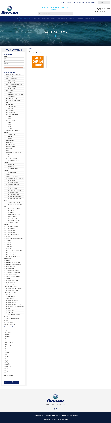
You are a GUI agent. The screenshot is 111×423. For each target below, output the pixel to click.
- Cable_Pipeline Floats (11, 192)
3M (5, 331)
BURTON (7, 337)
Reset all (15, 382)
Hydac (6, 341)
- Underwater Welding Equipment (11, 169)
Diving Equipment (25, 19)
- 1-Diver (7, 117)
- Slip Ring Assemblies (10, 274)
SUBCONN (7, 365)
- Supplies (7, 278)
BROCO (6, 335)
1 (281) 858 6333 (104, 9)
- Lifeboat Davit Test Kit (12, 202)
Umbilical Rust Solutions (76, 19)
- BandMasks (8, 143)
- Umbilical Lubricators (11, 280)
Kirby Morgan (8, 345)
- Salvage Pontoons (10, 216)
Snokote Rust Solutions (10, 286)
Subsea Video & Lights (48, 19)
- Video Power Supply (11, 115)
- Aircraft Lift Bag (10, 188)
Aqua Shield (7, 333)
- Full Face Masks (9, 147)
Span (6, 359)
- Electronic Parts (9, 254)
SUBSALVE (7, 367)
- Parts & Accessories (11, 182)
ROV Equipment (36, 19)
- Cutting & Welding (10, 159)
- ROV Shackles (9, 268)
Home (16, 19)
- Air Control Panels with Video (13, 84)
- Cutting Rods (9, 164)
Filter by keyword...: (9, 376)
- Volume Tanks (9, 96)
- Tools (6, 157)
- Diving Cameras (9, 296)
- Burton (7, 240)
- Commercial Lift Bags (11, 194)
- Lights (7, 308)
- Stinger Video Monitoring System (12, 315)
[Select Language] (104, 2)
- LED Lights (8, 109)
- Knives (7, 174)
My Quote (80, 2)
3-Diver (32, 49)
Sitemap (75, 416)
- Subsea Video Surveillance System (12, 319)
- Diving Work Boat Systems (12, 304)
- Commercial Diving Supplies (12, 101)
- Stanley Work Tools (11, 176)
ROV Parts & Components (11, 234)
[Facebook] (61, 2)
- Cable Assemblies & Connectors (13, 238)
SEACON (6, 357)
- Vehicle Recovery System (12, 218)
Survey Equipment (62, 19)
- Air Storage (8, 90)
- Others (7, 242)
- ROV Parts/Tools (9, 266)
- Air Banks (8, 92)
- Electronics (8, 103)
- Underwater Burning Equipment (11, 161)
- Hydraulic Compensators (12, 262)
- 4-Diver (8, 129)
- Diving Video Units (10, 302)
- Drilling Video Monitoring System (14, 306)
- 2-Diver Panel (9, 80)
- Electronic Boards (10, 252)
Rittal (6, 351)
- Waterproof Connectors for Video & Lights (13, 131)
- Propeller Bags (9, 210)
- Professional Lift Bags (12, 208)
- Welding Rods (10, 172)
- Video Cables (9, 111)
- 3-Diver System (10, 88)
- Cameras (7, 294)
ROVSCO (7, 353)
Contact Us (48, 416)
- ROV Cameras (9, 298)
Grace (6, 339)
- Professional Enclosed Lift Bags (13, 205)
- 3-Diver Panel (9, 82)
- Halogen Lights (10, 107)
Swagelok (7, 371)
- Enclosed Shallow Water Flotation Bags (12, 199)
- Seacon (8, 136)
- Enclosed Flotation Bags (12, 196)
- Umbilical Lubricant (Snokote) (13, 288)
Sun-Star (7, 369)
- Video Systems (9, 121)
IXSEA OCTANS (8, 343)
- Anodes (7, 236)
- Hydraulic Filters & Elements (12, 264)
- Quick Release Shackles (11, 270)
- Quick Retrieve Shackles (12, 272)
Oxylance (7, 347)
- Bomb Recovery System (12, 190)
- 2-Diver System (10, 86)
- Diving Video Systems (11, 300)
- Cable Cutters (9, 248)
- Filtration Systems (10, 98)
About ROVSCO (71, 2)
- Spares (7, 155)
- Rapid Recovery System (12, 214)
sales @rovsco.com (103, 11)
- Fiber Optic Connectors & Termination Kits (12, 257)
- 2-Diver (8, 119)
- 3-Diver (7, 127)
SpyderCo (7, 361)
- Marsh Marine (9, 134)
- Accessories (9, 186)
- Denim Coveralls (10, 145)
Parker (6, 349)
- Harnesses (8, 149)
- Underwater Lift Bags (11, 184)
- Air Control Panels (10, 78)
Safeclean (7, 355)
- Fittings (7, 260)
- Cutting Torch (10, 166)
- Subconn (8, 139)
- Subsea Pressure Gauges (12, 276)
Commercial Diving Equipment (12, 74)
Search (7, 382)
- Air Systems (8, 76)
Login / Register (90, 2)
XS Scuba (7, 373)
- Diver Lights (8, 105)
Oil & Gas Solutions (90, 19)
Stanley (6, 363)
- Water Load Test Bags (12, 220)
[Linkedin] (63, 2)
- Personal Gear (9, 141)
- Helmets (8, 151)
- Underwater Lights (10, 282)
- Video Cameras (9, 113)
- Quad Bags (9, 212)
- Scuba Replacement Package (13, 94)
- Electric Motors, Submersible (13, 250)
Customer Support (38, 416)
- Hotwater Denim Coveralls (12, 153)
